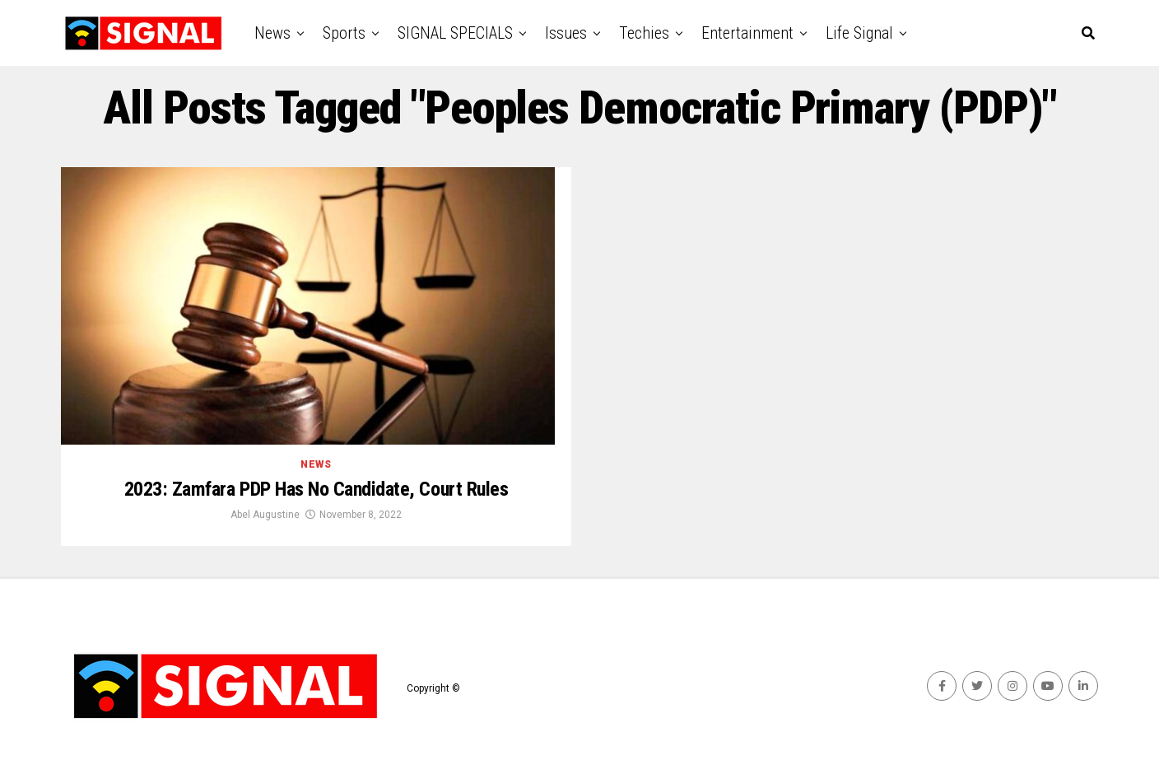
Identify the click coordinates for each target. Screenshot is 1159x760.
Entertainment (747, 33)
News (272, 33)
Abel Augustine (265, 514)
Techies (644, 33)
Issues (566, 33)
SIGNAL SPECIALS (455, 33)
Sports (344, 33)
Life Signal (859, 33)
